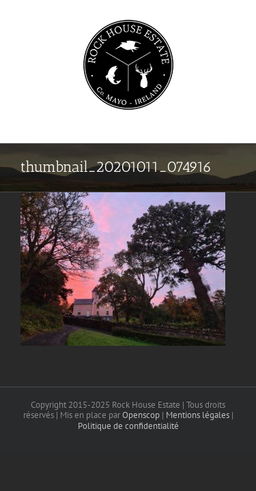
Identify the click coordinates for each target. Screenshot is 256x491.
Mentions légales (197, 449)
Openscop (141, 449)
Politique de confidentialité (128, 460)
